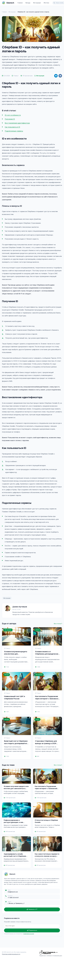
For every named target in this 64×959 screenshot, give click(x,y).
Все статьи (58, 623)
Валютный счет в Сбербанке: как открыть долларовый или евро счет (16, 743)
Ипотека (46, 2)
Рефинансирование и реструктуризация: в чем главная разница (13, 822)
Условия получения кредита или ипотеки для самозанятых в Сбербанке (15, 654)
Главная (20, 2)
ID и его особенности (13, 115)
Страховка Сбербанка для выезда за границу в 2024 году (46, 743)
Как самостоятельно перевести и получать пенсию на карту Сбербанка (47, 856)
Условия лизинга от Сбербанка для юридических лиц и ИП (47, 654)
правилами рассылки (28, 933)
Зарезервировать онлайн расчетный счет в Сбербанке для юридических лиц (15, 856)
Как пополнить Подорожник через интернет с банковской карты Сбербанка (47, 698)
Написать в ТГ (32, 909)
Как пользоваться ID (12, 127)
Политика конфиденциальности (11, 954)
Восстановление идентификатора (17, 123)
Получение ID (10, 119)
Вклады (28, 2)
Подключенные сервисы (14, 131)
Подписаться (32, 930)
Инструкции (37, 2)
